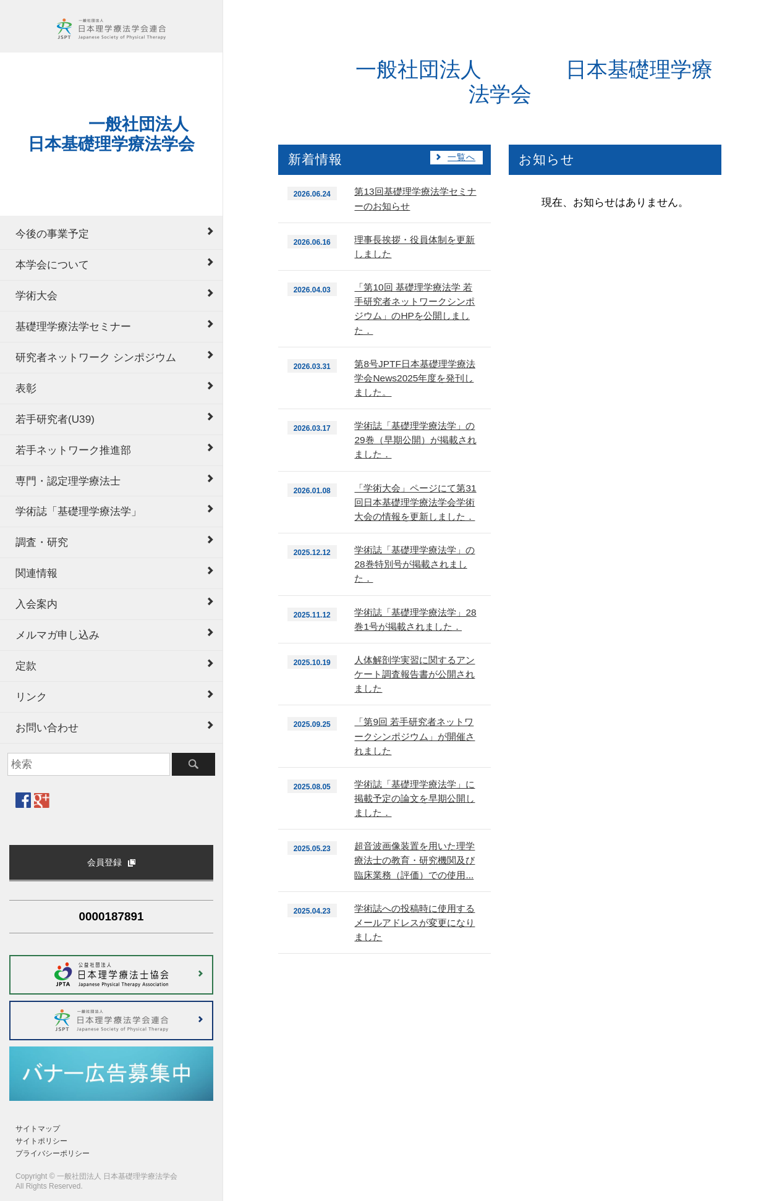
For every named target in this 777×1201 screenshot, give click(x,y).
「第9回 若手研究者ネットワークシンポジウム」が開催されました (414, 735)
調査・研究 (41, 542)
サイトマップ (37, 1128)
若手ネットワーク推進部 (73, 450)
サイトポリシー (41, 1141)
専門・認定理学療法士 (68, 481)
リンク (31, 696)
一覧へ (461, 157)
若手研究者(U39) (55, 419)
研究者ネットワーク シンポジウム (95, 357)
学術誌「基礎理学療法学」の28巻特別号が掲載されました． (414, 564)
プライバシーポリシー (52, 1153)
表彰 (25, 388)
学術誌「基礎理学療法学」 (78, 511)
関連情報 (36, 573)
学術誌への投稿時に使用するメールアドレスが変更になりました (414, 922)
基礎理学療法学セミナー (73, 326)
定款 (25, 666)
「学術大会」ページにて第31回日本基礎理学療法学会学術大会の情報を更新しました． (415, 502)
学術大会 (36, 295)
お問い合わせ (47, 727)
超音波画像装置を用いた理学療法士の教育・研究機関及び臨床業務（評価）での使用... (414, 860)
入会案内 (36, 604)
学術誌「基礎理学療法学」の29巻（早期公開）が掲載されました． (415, 439)
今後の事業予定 (52, 233)
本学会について (52, 264)
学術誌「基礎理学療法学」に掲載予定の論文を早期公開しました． (414, 798)
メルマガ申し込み (57, 635)
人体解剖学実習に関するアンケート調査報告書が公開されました (414, 674)
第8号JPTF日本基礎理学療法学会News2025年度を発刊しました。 (414, 378)
